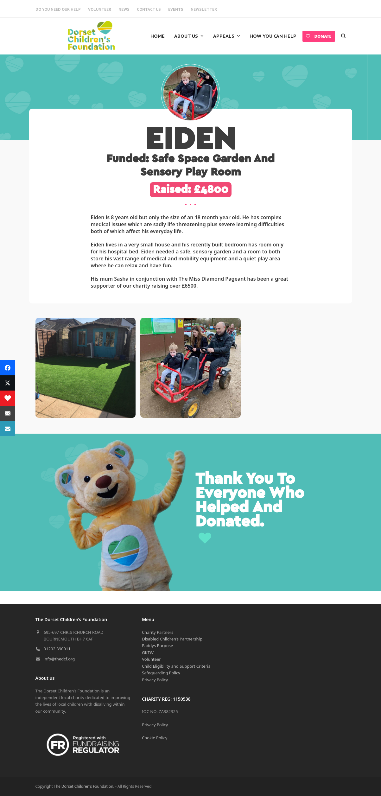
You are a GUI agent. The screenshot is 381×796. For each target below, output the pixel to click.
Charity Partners (157, 632)
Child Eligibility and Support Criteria (176, 666)
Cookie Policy (154, 738)
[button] (343, 36)
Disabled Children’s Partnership (172, 639)
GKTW (148, 652)
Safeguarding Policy (161, 673)
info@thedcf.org (59, 659)
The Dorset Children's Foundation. (84, 786)
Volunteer (151, 659)
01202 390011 (57, 649)
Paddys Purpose (157, 645)
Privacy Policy (155, 680)
